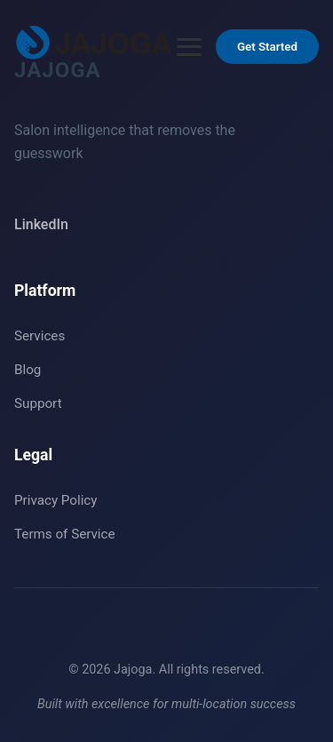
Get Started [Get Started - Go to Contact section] (267, 46)
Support (38, 403)
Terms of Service (64, 534)
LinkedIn (41, 224)
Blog (27, 370)
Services (39, 336)
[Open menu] (189, 47)
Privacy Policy (56, 500)
